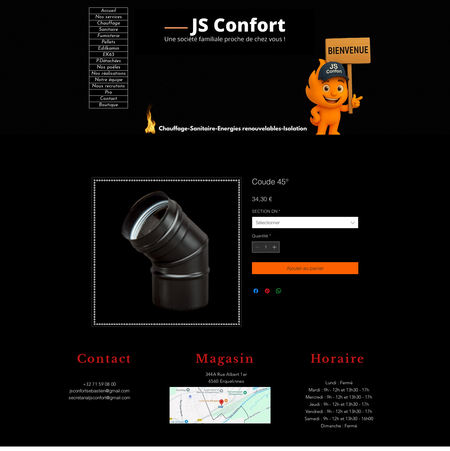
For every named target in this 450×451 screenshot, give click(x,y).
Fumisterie (108, 36)
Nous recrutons (108, 86)
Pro (108, 92)
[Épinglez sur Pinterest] (267, 290)
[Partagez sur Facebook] (255, 290)
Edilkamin (108, 48)
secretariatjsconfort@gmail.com (99, 397)
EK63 (108, 54)
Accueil (108, 10)
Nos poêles (108, 67)
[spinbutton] (265, 247)
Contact (108, 98)
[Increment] (275, 247)
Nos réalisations (108, 73)
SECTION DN (266, 211)
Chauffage (108, 23)
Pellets (108, 42)
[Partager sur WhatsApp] (278, 290)
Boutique (108, 105)
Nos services (108, 17)
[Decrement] (256, 247)
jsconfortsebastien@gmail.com (100, 391)
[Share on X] (290, 290)
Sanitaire (108, 29)
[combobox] (305, 222)
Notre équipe (109, 80)
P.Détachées (108, 61)
